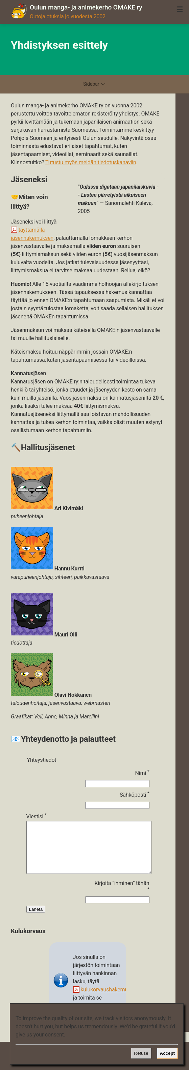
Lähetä (36, 919)
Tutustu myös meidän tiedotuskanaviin (90, 162)
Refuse (141, 1053)
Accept (167, 1053)
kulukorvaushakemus (105, 999)
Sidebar (94, 84)
